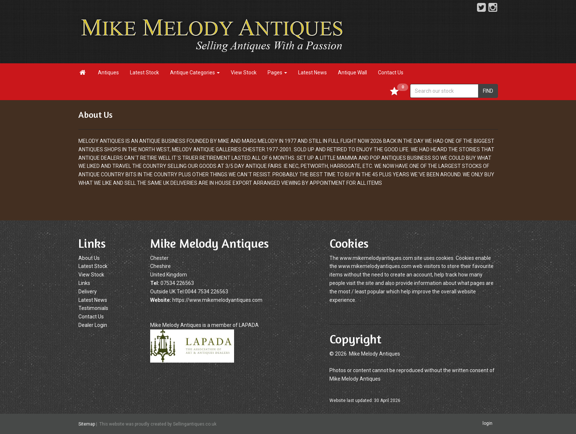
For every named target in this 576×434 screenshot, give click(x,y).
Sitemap (86, 424)
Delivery (87, 291)
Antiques (108, 72)
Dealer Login (92, 325)
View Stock (244, 72)
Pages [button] (277, 72)
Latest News (312, 72)
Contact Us (390, 72)
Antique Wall (352, 72)
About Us (89, 258)
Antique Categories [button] (195, 72)
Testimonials (93, 308)
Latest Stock (144, 72)
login (487, 423)
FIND (488, 91)
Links (84, 283)
